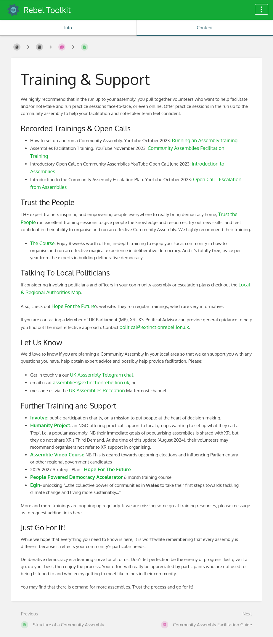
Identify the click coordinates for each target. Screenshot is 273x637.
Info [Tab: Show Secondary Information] (68, 27)
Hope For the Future (73, 306)
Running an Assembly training (205, 140)
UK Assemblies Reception (97, 390)
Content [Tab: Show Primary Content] (205, 27)
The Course (42, 243)
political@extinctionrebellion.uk (154, 327)
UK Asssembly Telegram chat (101, 375)
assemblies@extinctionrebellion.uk (91, 382)
